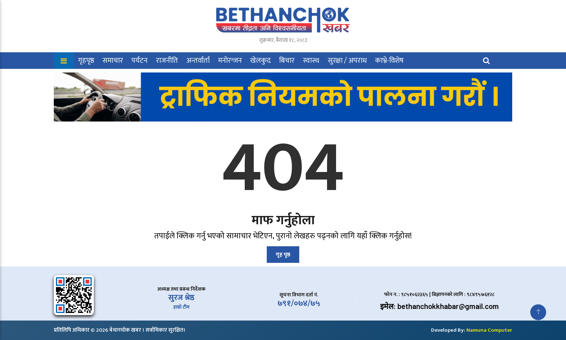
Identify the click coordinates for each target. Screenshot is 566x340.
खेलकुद (260, 60)
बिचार (287, 60)
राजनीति (167, 60)
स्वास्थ (311, 60)
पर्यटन (139, 60)
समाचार (113, 60)
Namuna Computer (489, 330)
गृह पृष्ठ (283, 255)
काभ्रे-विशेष (389, 60)
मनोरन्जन (230, 60)
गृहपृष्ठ (86, 60)
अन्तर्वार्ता (198, 60)
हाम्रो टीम (181, 307)
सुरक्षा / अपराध (347, 60)
